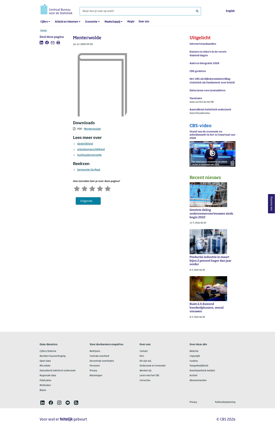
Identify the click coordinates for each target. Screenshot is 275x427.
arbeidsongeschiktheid (91, 149)
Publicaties (45, 380)
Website (194, 351)
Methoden (45, 385)
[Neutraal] (92, 188)
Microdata (45, 366)
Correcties (145, 380)
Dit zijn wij (145, 361)
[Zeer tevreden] (108, 188)
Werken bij (145, 371)
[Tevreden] (100, 188)
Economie (91, 21)
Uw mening (271, 204)
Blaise (43, 390)
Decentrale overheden (102, 361)
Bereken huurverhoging (53, 356)
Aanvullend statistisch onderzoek (57, 371)
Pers (142, 356)
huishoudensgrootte (89, 155)
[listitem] (41, 42)
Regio (130, 21)
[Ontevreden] (84, 188)
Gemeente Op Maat (88, 169)
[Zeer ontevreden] (77, 188)
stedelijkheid (85, 144)
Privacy (93, 371)
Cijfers (44, 21)
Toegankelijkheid (199, 366)
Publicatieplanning (225, 402)
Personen (95, 366)
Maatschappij (112, 21)
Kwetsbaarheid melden (202, 371)
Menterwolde (92, 129)
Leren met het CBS (149, 375)
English (230, 11)
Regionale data (48, 375)
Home (43, 30)
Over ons (144, 21)
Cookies (194, 361)
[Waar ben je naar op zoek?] (140, 11)
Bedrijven (95, 351)
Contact (144, 351)
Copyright (195, 356)
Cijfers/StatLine (48, 351)
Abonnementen (198, 380)
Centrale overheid (99, 356)
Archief (193, 375)
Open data (45, 361)
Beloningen (96, 375)
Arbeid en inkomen (66, 21)
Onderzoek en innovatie (153, 366)
